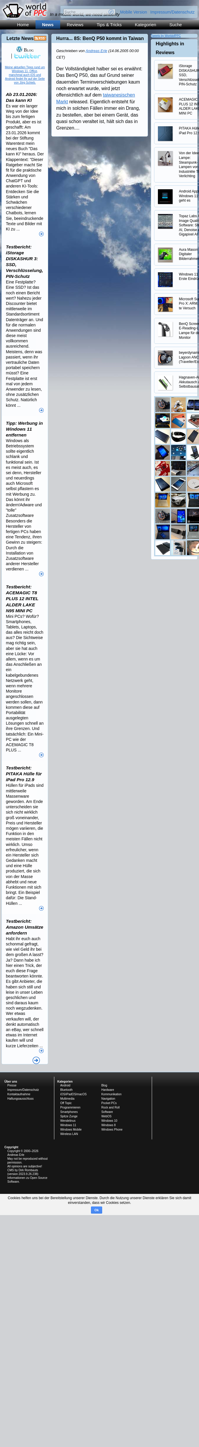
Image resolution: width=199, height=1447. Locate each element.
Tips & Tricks (109, 24)
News (47, 24)
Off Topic (66, 1103)
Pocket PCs (109, 1103)
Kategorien (145, 24)
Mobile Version (133, 12)
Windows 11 (68, 1125)
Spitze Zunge (68, 1116)
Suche (175, 24)
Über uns (10, 1081)
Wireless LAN (69, 1134)
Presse (11, 1085)
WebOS (106, 1116)
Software (107, 1112)
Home (23, 24)
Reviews (75, 24)
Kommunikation (111, 1094)
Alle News (36, 1060)
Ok (97, 1210)
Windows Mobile (71, 1129)
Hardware (107, 1089)
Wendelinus (67, 1120)
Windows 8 (108, 1125)
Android (65, 1085)
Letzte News (19, 38)
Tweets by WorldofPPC (166, 35)
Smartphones (68, 1112)
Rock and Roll (110, 1107)
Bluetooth (66, 1089)
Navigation (108, 1098)
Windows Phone (111, 1129)
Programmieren (70, 1107)
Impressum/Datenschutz (172, 12)
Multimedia (67, 1098)
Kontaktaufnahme (18, 1094)
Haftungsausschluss (20, 1098)
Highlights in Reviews (170, 48)
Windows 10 (109, 1120)
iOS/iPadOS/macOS (73, 1094)
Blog (24, 49)
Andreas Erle (96, 51)
